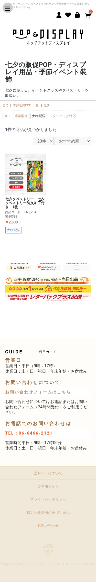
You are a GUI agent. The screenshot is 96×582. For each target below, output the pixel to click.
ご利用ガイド (48, 486)
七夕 (46, 105)
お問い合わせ (48, 525)
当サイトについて (48, 473)
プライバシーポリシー (48, 499)
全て (6, 105)
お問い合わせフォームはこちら (38, 392)
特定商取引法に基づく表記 (48, 512)
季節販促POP (22, 105)
